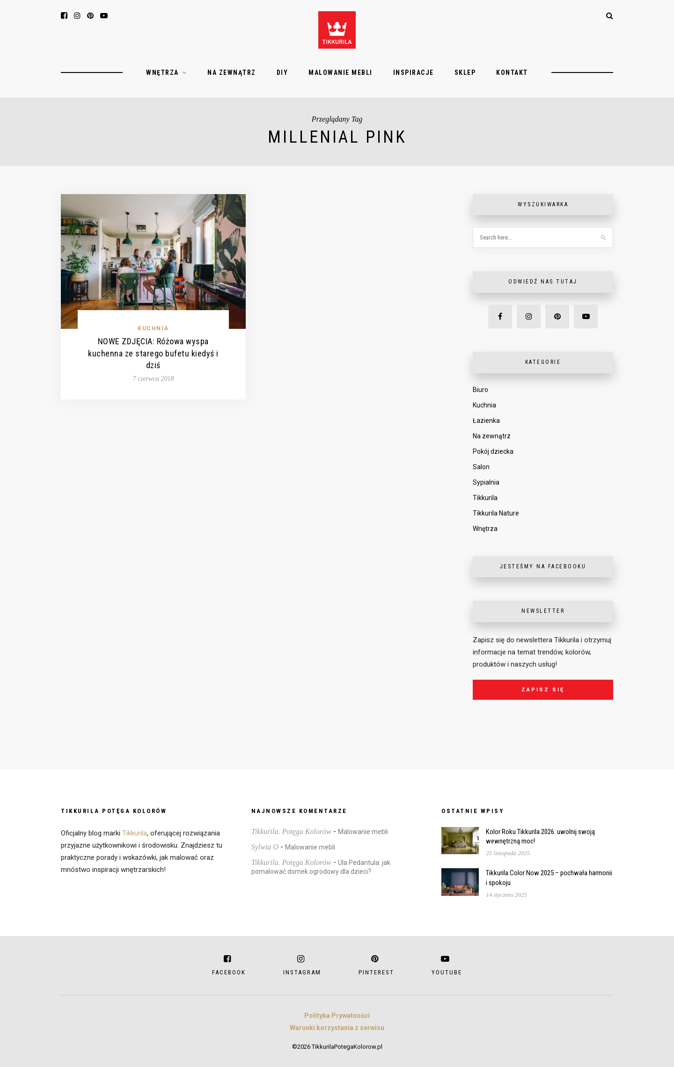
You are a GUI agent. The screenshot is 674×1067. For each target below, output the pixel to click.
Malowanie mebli (340, 72)
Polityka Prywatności (337, 1015)
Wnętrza (162, 72)
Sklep (465, 72)
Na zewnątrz (231, 72)
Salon (481, 467)
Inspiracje (413, 72)
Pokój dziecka (493, 451)
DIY (282, 72)
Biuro (480, 389)
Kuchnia (153, 328)
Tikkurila (485, 497)
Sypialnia (486, 482)
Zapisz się (542, 690)
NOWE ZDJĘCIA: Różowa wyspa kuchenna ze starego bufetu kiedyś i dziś (153, 353)
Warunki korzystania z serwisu (337, 1027)
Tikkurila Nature (496, 513)
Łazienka (486, 420)
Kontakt (512, 72)
